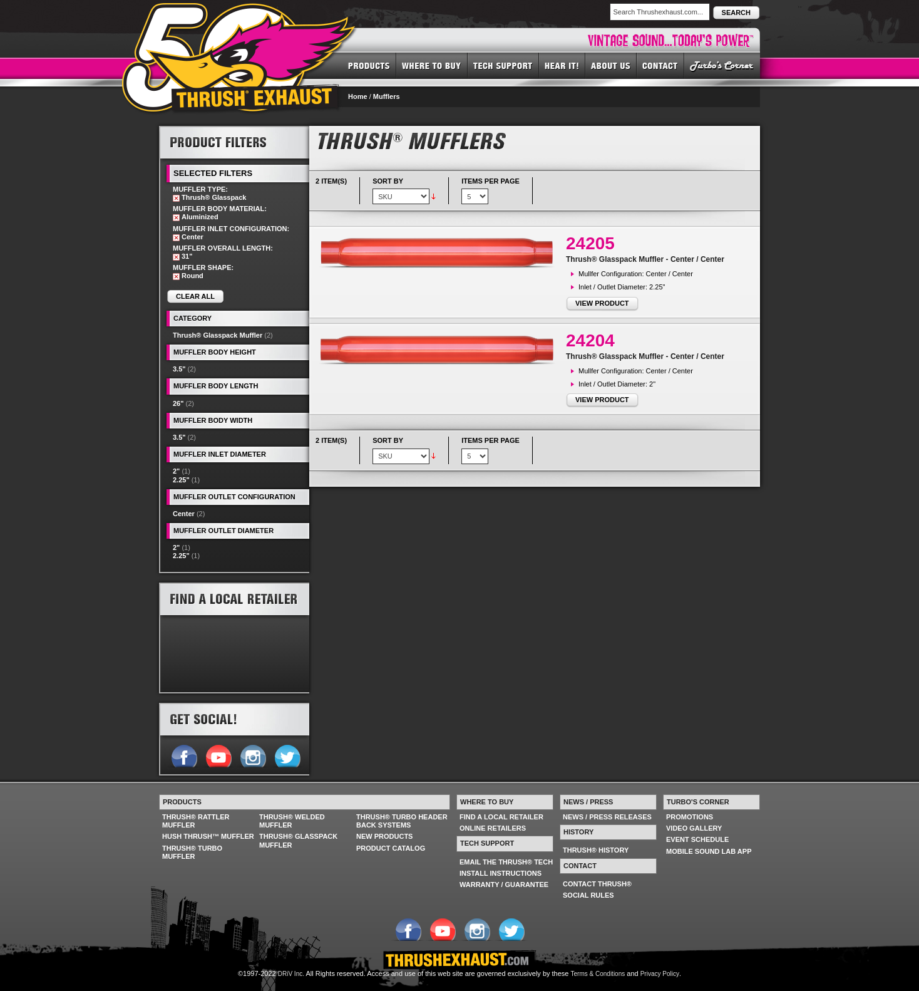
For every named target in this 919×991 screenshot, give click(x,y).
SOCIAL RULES (588, 895)
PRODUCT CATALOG (390, 848)
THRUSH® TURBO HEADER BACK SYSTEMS (402, 821)
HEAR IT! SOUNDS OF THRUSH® (562, 65)
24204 (590, 340)
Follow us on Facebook (184, 755)
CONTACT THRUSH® (597, 884)
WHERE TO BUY (432, 65)
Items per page (490, 181)
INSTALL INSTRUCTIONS (501, 873)
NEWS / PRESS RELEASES (607, 817)
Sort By (387, 181)
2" (176, 471)
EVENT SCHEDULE (697, 839)
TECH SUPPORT (503, 65)
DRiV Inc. (291, 973)
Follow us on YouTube (218, 755)
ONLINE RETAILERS (493, 828)
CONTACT (660, 65)
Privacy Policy (659, 973)
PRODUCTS (369, 65)
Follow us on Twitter (287, 755)
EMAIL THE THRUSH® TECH (506, 862)
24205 (590, 243)
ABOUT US (611, 65)
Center (184, 513)
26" (178, 403)
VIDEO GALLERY (694, 828)
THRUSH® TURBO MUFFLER (192, 852)
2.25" (181, 480)
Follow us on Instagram (252, 755)
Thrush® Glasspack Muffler (217, 335)
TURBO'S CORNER (722, 65)
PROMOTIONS (689, 817)
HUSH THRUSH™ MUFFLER (208, 836)
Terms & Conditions (598, 973)
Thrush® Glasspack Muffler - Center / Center (645, 259)
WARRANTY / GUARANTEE (504, 884)
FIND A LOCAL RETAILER (501, 817)
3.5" (179, 369)
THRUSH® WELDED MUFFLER (292, 821)
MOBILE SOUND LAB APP (709, 851)
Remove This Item (176, 198)
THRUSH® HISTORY (596, 850)
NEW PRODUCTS (384, 836)
